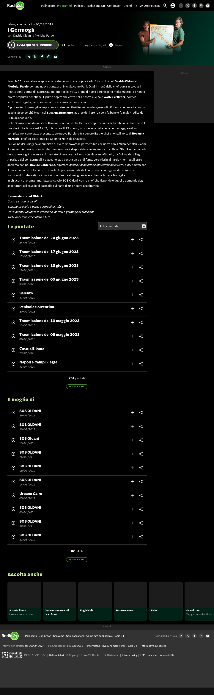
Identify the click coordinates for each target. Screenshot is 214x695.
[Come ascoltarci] (75, 643)
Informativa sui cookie (153, 653)
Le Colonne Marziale (58, 138)
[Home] (15, 5)
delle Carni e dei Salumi (125, 165)
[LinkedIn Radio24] (182, 5)
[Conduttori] (45, 643)
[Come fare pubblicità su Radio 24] (105, 643)
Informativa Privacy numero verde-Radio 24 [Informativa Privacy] (112, 653)
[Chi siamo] (58, 643)
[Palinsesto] (31, 643)
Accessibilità (167, 662)
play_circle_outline (11, 45)
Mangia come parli (20, 24)
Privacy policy (129, 662)
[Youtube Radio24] (208, 5)
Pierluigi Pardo (44, 35)
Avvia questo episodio (29, 45)
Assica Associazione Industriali (89, 165)
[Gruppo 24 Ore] (12, 663)
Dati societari (56, 662)
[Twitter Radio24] (188, 5)
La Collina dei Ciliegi (20, 144)
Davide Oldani (22, 35)
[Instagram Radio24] (202, 5)
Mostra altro (77, 386)
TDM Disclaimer (149, 662)
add (132, 239)
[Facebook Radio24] (195, 5)
